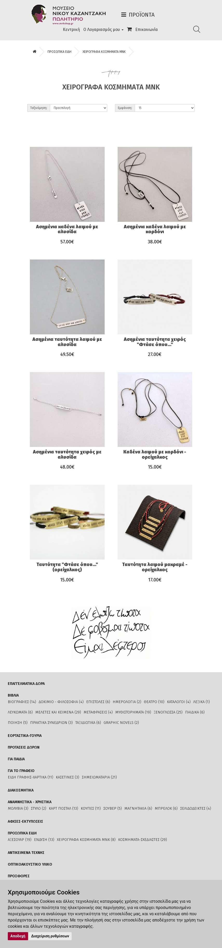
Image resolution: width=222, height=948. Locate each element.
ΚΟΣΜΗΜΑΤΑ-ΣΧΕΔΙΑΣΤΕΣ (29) (142, 839)
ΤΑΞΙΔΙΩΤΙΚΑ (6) (88, 722)
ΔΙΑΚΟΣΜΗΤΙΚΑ (20, 790)
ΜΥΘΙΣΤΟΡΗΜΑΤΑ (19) (133, 712)
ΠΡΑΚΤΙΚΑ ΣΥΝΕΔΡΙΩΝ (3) (51, 722)
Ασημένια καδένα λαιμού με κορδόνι (155, 229)
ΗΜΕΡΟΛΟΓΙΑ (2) (127, 702)
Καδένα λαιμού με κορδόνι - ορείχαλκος (154, 454)
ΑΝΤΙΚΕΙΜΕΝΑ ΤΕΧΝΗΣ (26, 852)
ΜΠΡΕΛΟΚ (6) (166, 808)
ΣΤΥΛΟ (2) (38, 808)
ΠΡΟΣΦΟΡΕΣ (19, 876)
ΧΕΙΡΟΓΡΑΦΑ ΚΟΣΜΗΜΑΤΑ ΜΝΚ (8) (86, 839)
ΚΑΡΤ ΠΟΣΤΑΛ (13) (63, 808)
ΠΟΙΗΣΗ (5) (18, 722)
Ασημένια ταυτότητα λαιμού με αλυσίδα (67, 341)
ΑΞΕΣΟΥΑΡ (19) (19, 839)
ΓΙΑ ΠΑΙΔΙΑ (16, 759)
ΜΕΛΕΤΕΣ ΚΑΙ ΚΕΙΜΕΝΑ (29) (58, 712)
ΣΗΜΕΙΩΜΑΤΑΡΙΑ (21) (99, 777)
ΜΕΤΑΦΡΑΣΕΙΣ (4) (98, 712)
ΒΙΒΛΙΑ (13, 695)
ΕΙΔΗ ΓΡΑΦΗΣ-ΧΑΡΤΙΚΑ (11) (30, 777)
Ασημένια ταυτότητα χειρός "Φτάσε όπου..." (155, 341)
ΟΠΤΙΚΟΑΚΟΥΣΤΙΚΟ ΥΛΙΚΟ (30, 864)
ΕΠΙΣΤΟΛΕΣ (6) (98, 702)
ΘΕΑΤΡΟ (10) (154, 702)
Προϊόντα (141, 14)
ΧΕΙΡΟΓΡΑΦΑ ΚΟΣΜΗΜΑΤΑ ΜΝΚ (104, 52)
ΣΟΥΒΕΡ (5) (112, 808)
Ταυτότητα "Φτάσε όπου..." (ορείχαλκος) (67, 567)
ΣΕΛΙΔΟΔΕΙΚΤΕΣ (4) (195, 808)
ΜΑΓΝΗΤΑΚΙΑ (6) (138, 808)
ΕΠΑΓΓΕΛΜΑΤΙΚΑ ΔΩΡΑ (26, 683)
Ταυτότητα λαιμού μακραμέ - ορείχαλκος (154, 567)
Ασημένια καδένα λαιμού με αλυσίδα (67, 229)
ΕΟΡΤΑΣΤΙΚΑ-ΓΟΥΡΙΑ (25, 735)
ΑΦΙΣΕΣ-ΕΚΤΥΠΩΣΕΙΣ (25, 821)
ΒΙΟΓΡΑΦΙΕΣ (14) (22, 702)
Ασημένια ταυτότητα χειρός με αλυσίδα (67, 454)
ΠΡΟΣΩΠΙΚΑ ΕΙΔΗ (59, 52)
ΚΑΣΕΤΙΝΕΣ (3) (67, 777)
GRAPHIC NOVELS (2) (121, 722)
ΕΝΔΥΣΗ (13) (44, 839)
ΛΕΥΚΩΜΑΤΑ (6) (20, 712)
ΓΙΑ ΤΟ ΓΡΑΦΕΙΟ (21, 771)
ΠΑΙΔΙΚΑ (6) (195, 712)
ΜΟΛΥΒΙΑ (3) (18, 808)
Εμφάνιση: (125, 108)
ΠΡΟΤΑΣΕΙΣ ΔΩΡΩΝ (23, 747)
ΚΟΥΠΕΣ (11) (91, 808)
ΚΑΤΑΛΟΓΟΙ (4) (179, 702)
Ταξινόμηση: (38, 108)
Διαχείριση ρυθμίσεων (50, 936)
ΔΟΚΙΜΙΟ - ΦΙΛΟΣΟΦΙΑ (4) (61, 702)
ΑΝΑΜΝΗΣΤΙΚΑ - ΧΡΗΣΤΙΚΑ (29, 802)
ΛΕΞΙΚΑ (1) (201, 702)
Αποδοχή (17, 936)
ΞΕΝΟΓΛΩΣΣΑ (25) (168, 712)
